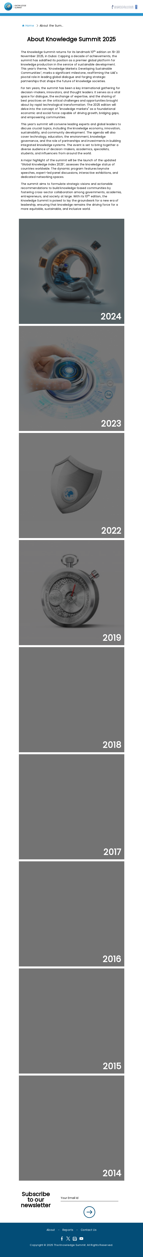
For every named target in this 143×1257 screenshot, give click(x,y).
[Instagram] (75, 1239)
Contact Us (88, 1230)
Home (28, 26)
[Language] (16, 6)
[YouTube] (81, 1239)
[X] (68, 1239)
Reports (67, 1230)
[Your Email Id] (89, 1198)
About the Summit (51, 26)
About (51, 1230)
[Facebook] (62, 1239)
